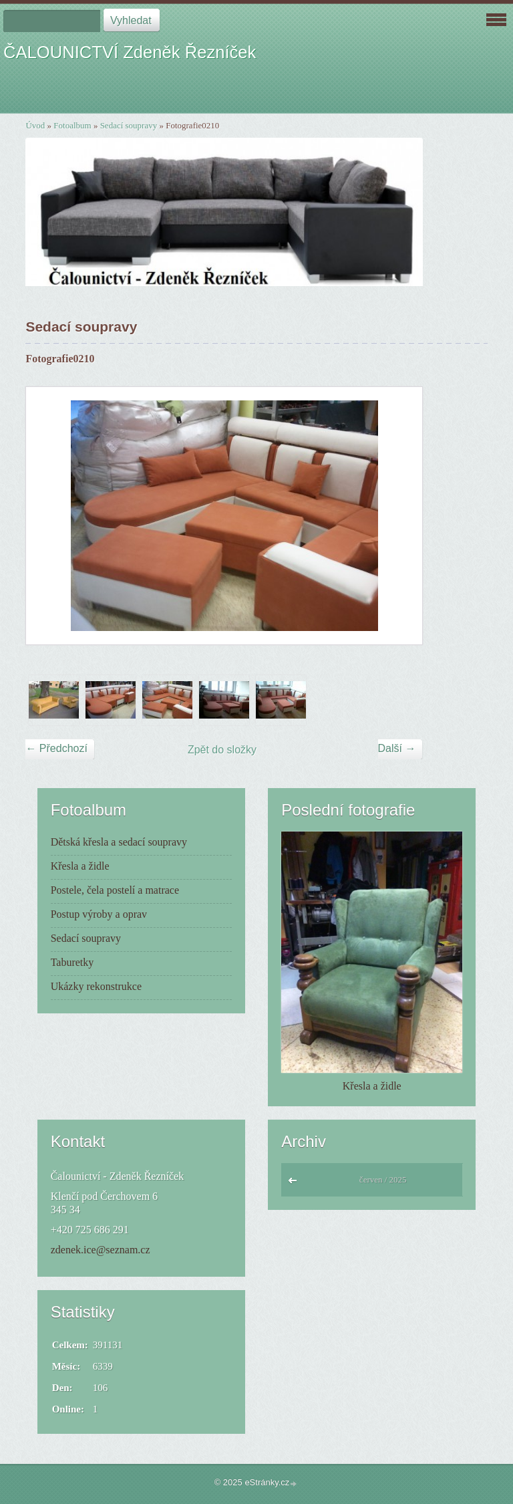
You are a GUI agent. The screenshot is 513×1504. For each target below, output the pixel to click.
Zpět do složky (222, 749)
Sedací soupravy (129, 125)
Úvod (35, 125)
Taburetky (72, 962)
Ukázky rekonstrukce (96, 986)
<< (295, 1184)
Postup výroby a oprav (99, 914)
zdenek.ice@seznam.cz (100, 1249)
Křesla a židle (80, 866)
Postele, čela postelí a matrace (115, 890)
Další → (397, 748)
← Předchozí (56, 748)
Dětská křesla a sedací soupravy (119, 842)
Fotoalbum (72, 125)
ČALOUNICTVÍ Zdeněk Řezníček (129, 52)
